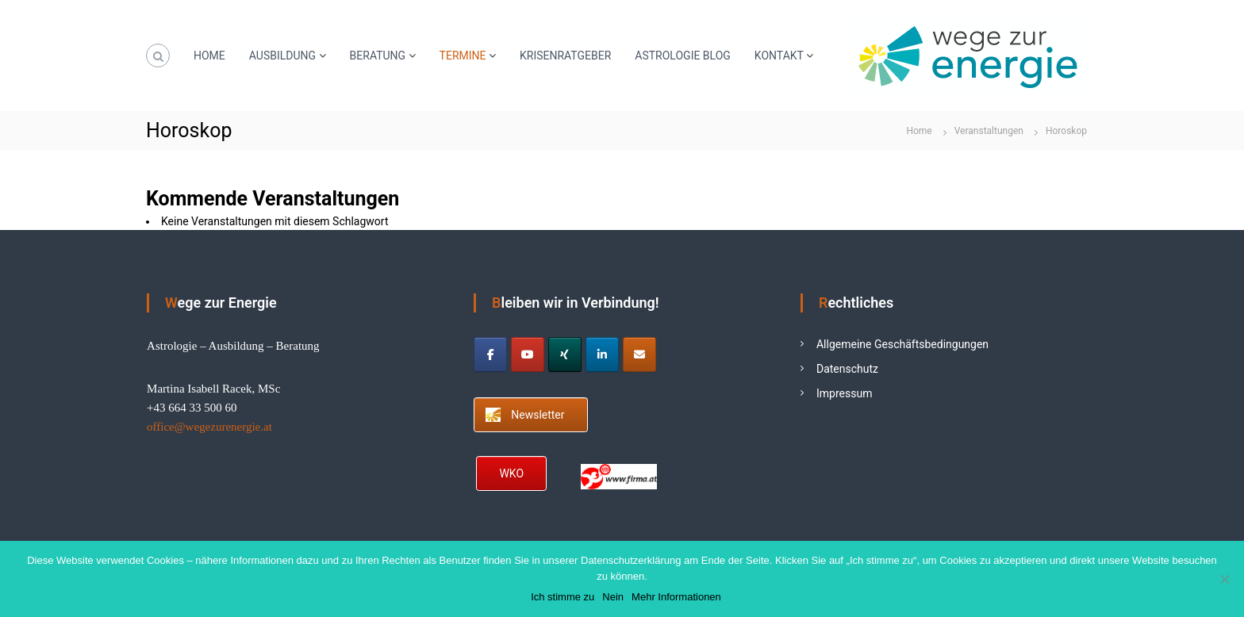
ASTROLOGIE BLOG (683, 55)
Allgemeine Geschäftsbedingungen (902, 344)
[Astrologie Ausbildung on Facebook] (490, 354)
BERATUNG (378, 55)
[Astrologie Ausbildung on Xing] (565, 354)
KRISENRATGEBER (565, 55)
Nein (613, 597)
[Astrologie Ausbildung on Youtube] (527, 354)
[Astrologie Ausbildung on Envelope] (639, 354)
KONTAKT (779, 55)
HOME (209, 55)
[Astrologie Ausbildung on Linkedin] (602, 354)
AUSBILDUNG (282, 55)
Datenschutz (847, 368)
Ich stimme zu (562, 597)
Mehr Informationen (676, 597)
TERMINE (463, 55)
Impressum (844, 393)
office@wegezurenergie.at (209, 426)
